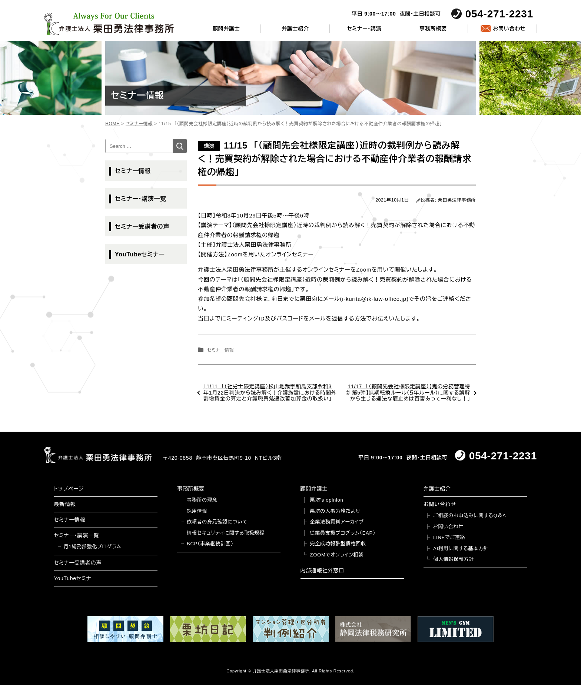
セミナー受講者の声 (142, 226)
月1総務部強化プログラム (93, 546)
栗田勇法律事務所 (457, 200)
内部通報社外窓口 (322, 570)
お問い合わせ (509, 28)
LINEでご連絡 (449, 537)
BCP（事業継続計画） (210, 543)
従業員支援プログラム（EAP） (343, 533)
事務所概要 (433, 28)
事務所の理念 (202, 500)
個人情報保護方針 (453, 559)
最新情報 (65, 504)
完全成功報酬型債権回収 (338, 543)
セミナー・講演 (364, 28)
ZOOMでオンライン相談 (337, 555)
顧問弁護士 (226, 28)
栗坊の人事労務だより (335, 511)
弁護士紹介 (295, 28)
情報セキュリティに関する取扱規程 (226, 533)
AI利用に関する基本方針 (461, 548)
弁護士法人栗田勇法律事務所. (282, 671)
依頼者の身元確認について (217, 522)
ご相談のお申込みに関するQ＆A (469, 515)
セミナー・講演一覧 (140, 199)
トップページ (69, 489)
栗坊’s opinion (326, 500)
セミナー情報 (220, 350)
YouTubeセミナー (140, 254)
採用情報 (197, 511)
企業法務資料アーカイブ (337, 522)
